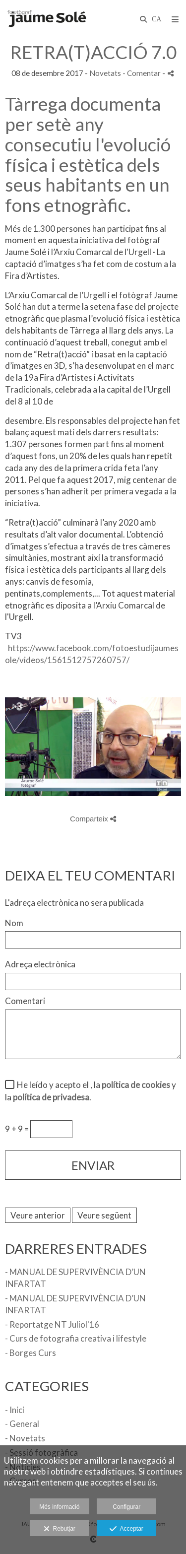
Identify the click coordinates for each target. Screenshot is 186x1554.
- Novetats (25, 1438)
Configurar (126, 1506)
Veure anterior (37, 1215)
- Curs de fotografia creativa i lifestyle (75, 1338)
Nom (14, 923)
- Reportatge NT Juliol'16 (52, 1324)
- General (22, 1424)
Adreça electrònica (40, 964)
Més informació (59, 1506)
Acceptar (126, 1529)
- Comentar (142, 72)
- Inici (14, 1410)
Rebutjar (59, 1529)
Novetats (105, 72)
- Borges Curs (30, 1353)
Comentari (25, 1001)
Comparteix (93, 818)
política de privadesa (51, 1097)
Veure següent (104, 1215)
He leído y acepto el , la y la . (90, 1091)
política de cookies (136, 1085)
